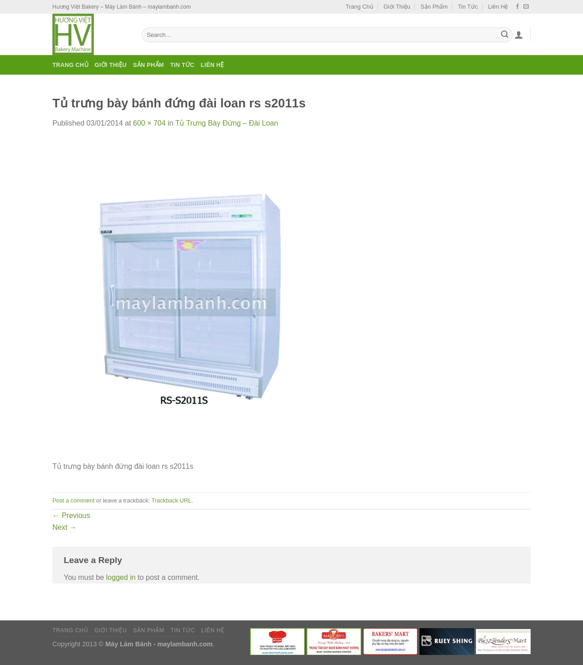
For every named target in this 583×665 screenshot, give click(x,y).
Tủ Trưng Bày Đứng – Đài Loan (226, 123)
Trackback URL (171, 500)
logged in (121, 577)
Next (64, 527)
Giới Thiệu (397, 6)
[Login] (518, 35)
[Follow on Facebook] (517, 7)
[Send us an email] (526, 7)
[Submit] (504, 35)
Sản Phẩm (434, 6)
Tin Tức (468, 6)
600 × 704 (149, 123)
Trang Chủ (359, 6)
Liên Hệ (498, 6)
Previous (71, 515)
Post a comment (73, 500)
